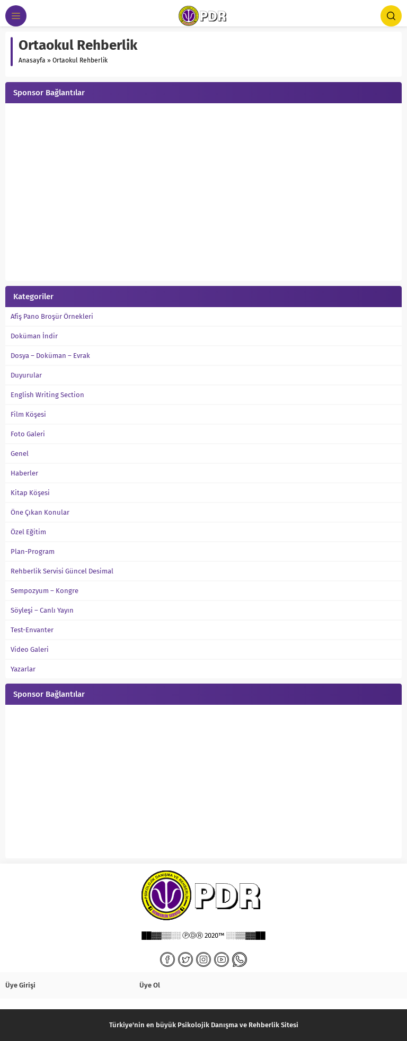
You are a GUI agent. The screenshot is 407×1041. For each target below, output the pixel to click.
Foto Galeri (28, 434)
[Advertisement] (203, 193)
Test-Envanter (32, 630)
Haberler (24, 473)
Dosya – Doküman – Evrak (50, 356)
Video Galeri (30, 649)
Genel (20, 453)
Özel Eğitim (28, 532)
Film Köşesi (28, 414)
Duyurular (26, 375)
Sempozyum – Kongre (44, 591)
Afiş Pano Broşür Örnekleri (52, 316)
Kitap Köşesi (30, 493)
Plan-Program (33, 551)
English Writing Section (47, 395)
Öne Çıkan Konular (40, 512)
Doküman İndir (34, 336)
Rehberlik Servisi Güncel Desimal (62, 571)
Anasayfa (32, 60)
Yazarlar (23, 669)
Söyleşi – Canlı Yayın (42, 610)
